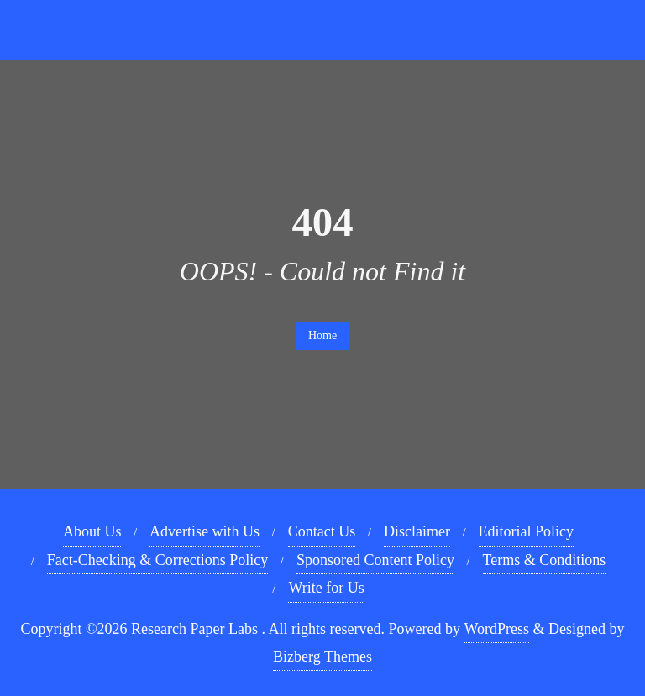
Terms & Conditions (544, 560)
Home (322, 335)
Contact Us (322, 531)
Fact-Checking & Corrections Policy (157, 560)
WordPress (497, 628)
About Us (92, 531)
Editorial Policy (526, 531)
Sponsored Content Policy (375, 560)
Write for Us (326, 587)
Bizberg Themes (322, 656)
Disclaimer (417, 531)
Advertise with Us (204, 531)
